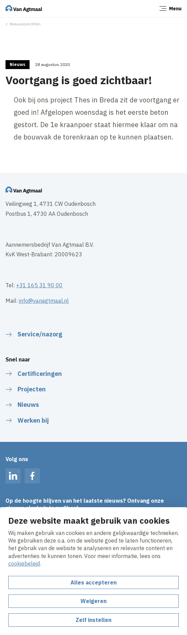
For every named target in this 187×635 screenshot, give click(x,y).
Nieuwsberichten (25, 23)
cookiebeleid (24, 563)
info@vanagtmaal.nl (44, 300)
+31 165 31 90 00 (39, 285)
